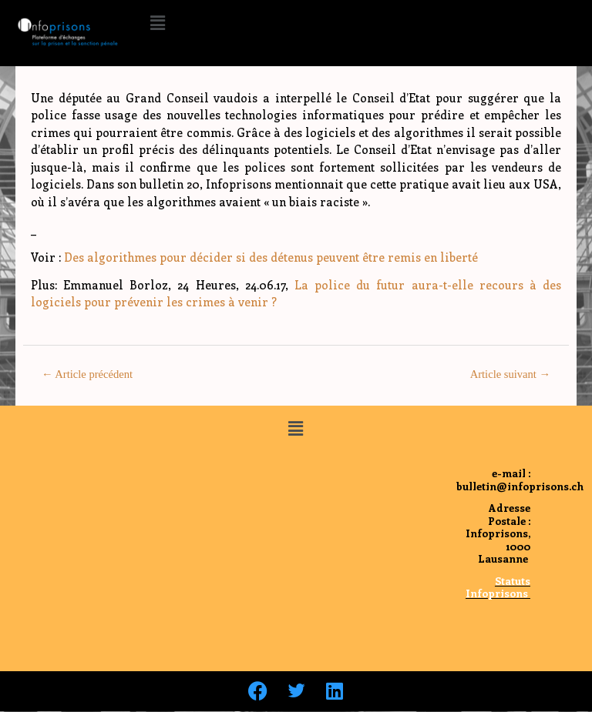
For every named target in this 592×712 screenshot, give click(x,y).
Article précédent (87, 374)
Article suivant (510, 374)
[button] (157, 22)
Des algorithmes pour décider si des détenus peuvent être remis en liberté (271, 257)
